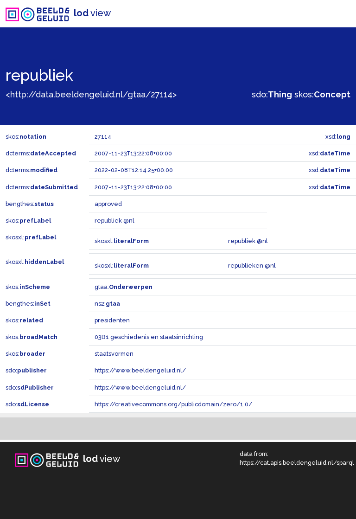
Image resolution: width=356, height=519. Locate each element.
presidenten (112, 320)
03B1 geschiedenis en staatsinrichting (149, 336)
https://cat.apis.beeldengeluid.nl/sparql (297, 462)
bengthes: (30, 203)
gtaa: (124, 286)
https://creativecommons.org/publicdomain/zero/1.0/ (173, 404)
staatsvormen (114, 353)
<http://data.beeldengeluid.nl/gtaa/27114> (91, 94)
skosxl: (31, 237)
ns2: (107, 303)
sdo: (272, 94)
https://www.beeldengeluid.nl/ (140, 370)
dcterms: (41, 153)
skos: (322, 94)
